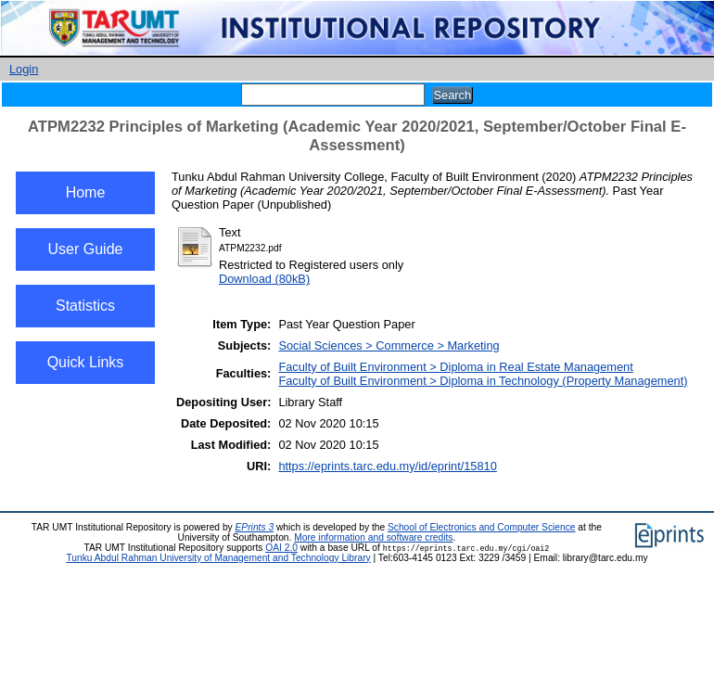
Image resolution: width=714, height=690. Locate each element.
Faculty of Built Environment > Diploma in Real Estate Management (455, 367)
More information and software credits (373, 537)
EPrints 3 (255, 527)
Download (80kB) (264, 279)
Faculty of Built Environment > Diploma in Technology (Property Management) (482, 381)
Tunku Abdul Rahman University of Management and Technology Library (218, 558)
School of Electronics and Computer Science (482, 527)
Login (23, 69)
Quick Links (85, 362)
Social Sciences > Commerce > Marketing (388, 345)
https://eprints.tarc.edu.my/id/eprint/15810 (387, 466)
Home (86, 192)
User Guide (85, 249)
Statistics (85, 305)
